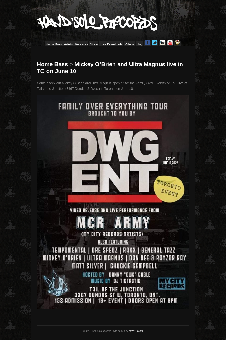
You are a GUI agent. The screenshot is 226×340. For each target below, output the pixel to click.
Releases (81, 44)
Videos (129, 44)
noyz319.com (136, 331)
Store (94, 44)
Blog (139, 44)
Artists (68, 44)
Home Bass (54, 44)
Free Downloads (111, 44)
